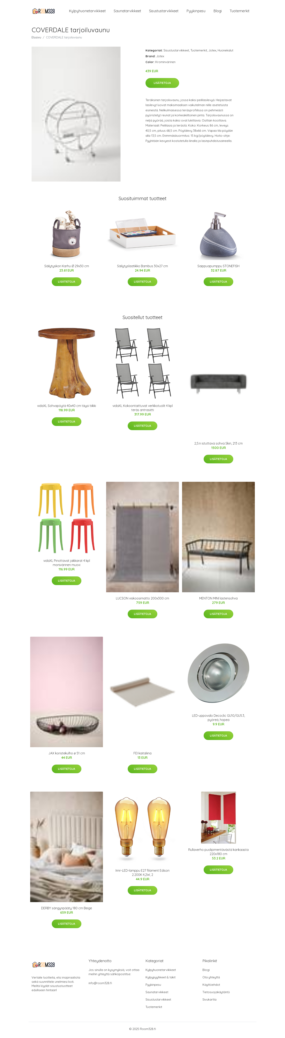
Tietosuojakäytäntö (216, 994)
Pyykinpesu (195, 12)
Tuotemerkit (239, 12)
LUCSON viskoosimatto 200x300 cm (142, 600)
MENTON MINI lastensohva (218, 600)
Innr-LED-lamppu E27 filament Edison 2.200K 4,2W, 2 (142, 874)
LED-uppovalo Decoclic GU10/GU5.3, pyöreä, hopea (218, 720)
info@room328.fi (100, 985)
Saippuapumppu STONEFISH (218, 268)
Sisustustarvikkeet (163, 12)
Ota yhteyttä (211, 979)
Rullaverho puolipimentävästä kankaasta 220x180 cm (218, 854)
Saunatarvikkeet (127, 12)
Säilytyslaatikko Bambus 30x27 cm (142, 268)
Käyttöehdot (211, 987)
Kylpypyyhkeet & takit (160, 979)
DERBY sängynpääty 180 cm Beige (66, 910)
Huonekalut (225, 52)
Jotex (212, 52)
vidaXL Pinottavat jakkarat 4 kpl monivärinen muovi (66, 565)
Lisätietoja (162, 85)
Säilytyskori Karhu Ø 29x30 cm (66, 268)
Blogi (217, 12)
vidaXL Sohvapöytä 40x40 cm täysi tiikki (66, 408)
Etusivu (36, 39)
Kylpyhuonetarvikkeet (87, 12)
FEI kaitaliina (142, 755)
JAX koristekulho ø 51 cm (66, 755)
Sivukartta (209, 1002)
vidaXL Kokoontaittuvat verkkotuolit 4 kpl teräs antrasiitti (143, 410)
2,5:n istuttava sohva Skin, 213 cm (218, 445)
